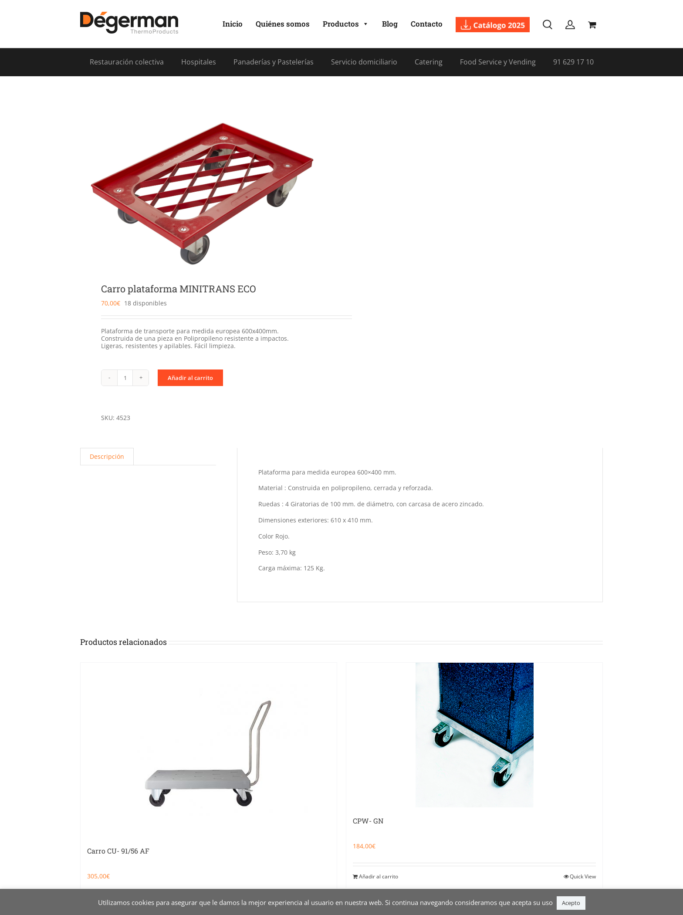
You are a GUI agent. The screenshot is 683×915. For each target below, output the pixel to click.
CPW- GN (368, 820)
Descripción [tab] (107, 456)
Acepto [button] (571, 903)
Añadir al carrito (190, 378)
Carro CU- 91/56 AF (118, 850)
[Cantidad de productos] (125, 378)
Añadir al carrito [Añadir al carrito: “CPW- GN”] (378, 876)
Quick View (583, 876)
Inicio (233, 24)
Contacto (427, 24)
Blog (390, 24)
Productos (346, 24)
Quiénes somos (283, 24)
